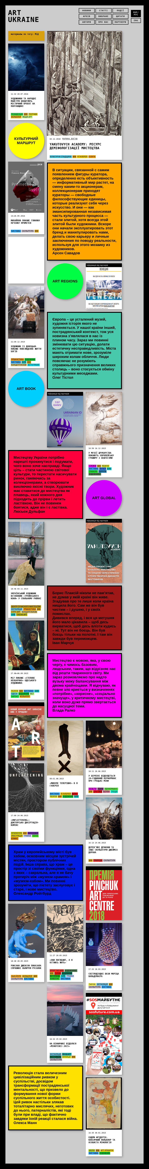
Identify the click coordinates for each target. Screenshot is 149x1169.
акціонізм (67, 973)
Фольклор (16, 117)
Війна (75, 794)
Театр (100, 789)
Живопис (54, 979)
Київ (24, 362)
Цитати (120, 16)
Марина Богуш (69, 139)
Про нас (103, 22)
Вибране (103, 16)
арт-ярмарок (107, 1150)
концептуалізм (18, 365)
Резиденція (17, 114)
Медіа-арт (27, 117)
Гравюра (93, 471)
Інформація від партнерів (19, 704)
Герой (58, 973)
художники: (95, 474)
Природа (98, 860)
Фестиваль (55, 1057)
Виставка (16, 231)
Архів (86, 16)
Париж (92, 984)
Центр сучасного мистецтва (26, 607)
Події (120, 10)
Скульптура (28, 231)
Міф (74, 157)
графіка (27, 836)
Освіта (92, 157)
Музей (103, 469)
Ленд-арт (66, 1054)
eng (136, 20)
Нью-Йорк (16, 976)
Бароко (15, 696)
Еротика (98, 792)
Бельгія (92, 789)
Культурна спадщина (61, 157)
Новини (86, 10)
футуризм (55, 976)
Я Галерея (82, 157)
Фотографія (33, 365)
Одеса (14, 694)
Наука (35, 836)
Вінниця (66, 1057)
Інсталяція (16, 609)
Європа (102, 471)
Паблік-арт (21, 615)
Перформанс (111, 789)
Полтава (33, 114)
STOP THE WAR (57, 971)
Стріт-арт (15, 612)
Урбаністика (17, 359)
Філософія (33, 833)
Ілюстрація (16, 836)
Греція (114, 792)
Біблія (92, 1150)
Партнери (120, 22)
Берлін (106, 792)
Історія (92, 466)
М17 (32, 694)
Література (16, 833)
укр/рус (136, 13)
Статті (103, 10)
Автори (86, 22)
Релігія (105, 466)
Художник (30, 359)
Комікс (14, 839)
